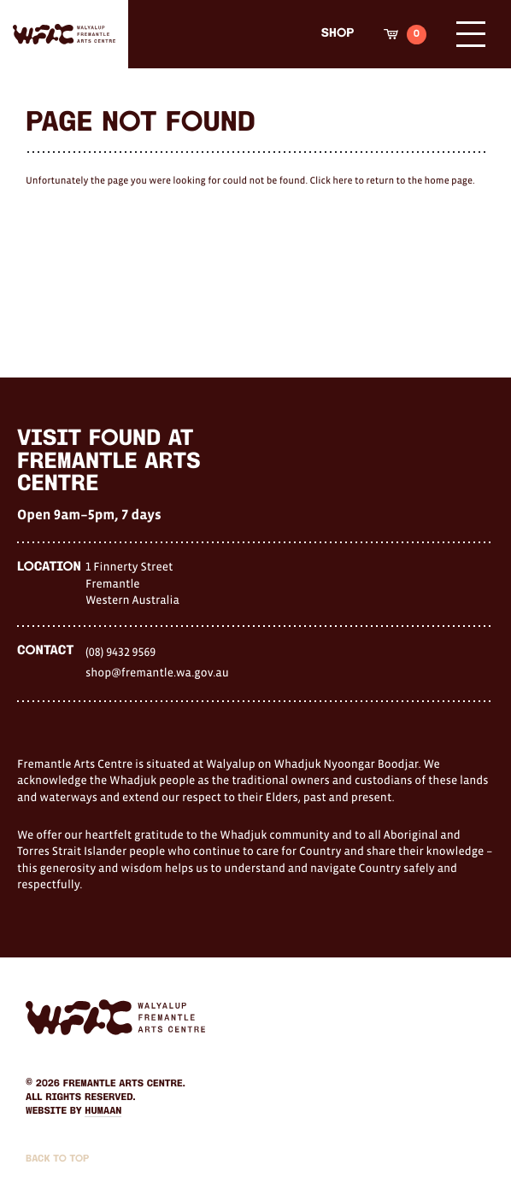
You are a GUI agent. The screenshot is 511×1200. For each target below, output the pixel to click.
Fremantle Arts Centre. (124, 1084)
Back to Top (57, 1159)
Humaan (103, 1111)
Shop (337, 33)
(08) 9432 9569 (120, 652)
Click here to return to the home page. (391, 181)
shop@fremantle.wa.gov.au (157, 672)
